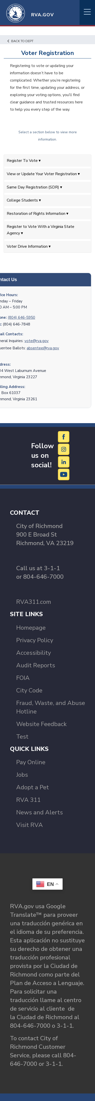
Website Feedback (41, 724)
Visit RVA (29, 825)
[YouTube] (64, 474)
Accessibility (33, 653)
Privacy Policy (34, 640)
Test (22, 737)
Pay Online (30, 762)
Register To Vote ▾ (24, 160)
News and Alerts (39, 812)
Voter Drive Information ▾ (29, 246)
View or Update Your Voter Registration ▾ (43, 174)
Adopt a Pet (32, 787)
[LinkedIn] (64, 462)
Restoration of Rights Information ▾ (37, 213)
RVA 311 (28, 800)
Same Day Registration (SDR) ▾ (34, 187)
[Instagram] (64, 449)
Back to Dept (20, 41)
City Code (29, 690)
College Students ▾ (24, 200)
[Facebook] (64, 436)
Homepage (31, 628)
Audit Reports (35, 665)
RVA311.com (33, 602)
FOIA (23, 678)
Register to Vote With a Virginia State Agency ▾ (40, 230)
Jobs (22, 775)
